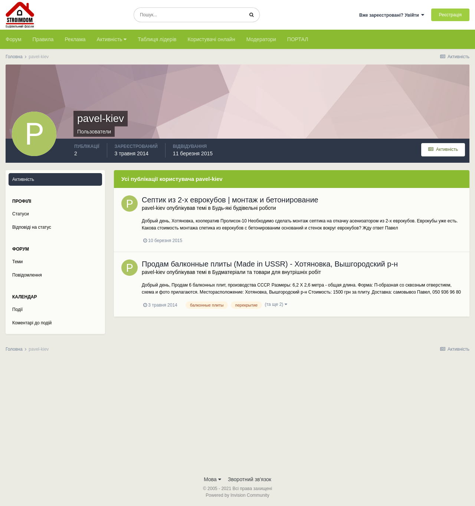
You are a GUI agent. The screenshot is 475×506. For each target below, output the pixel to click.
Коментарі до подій (32, 322)
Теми (17, 261)
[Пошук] (188, 15)
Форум (14, 39)
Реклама (75, 39)
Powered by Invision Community (237, 495)
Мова (212, 479)
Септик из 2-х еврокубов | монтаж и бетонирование (230, 200)
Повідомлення (27, 275)
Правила (43, 39)
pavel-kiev (153, 208)
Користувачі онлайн (211, 39)
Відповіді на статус (31, 227)
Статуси (20, 213)
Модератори (261, 39)
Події (17, 309)
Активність (112, 39)
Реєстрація (450, 14)
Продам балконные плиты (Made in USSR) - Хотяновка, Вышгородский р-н (270, 264)
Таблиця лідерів (157, 39)
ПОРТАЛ (297, 39)
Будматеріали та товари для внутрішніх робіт (266, 272)
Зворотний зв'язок (249, 479)
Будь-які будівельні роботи (244, 208)
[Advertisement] (237, 416)
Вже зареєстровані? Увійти (392, 15)
